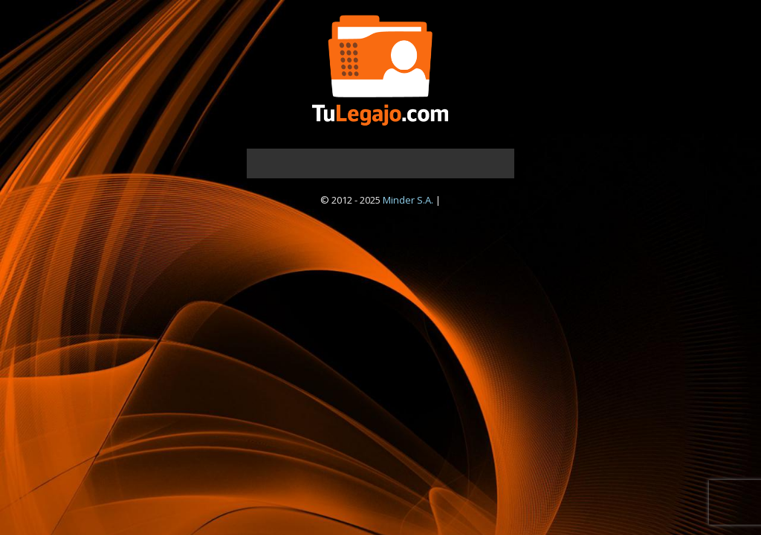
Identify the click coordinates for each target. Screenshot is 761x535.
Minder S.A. (408, 200)
